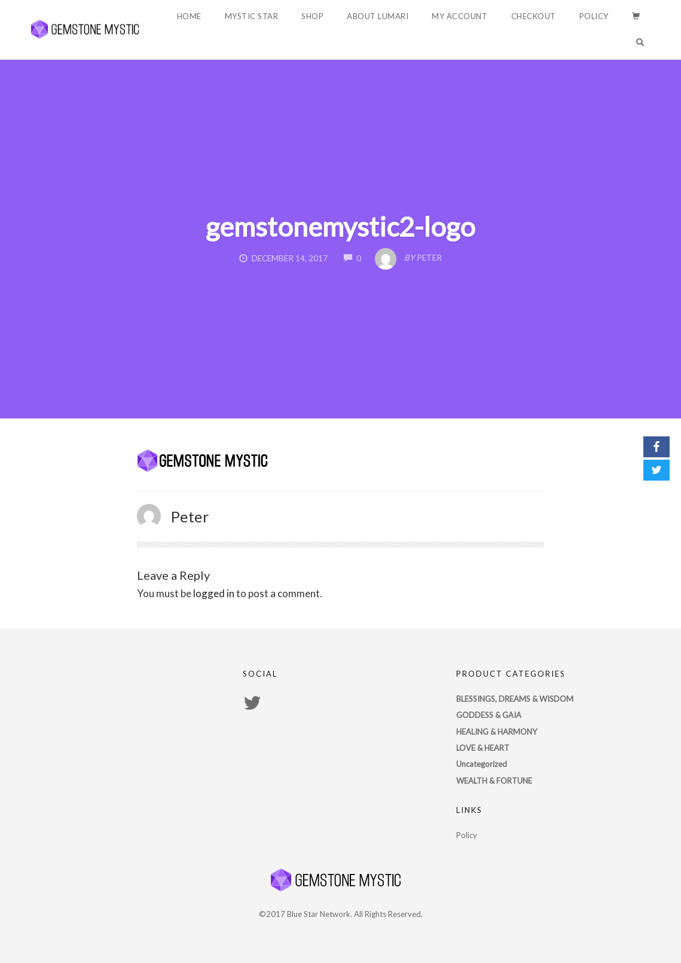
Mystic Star (252, 16)
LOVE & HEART (482, 748)
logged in (213, 593)
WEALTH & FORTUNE (494, 780)
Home (189, 16)
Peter (190, 516)
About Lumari (377, 16)
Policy (594, 16)
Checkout (533, 16)
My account (459, 16)
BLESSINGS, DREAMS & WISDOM (514, 699)
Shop (312, 16)
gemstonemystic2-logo (340, 226)
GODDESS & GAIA (488, 715)
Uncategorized (481, 764)
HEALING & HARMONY (496, 731)
